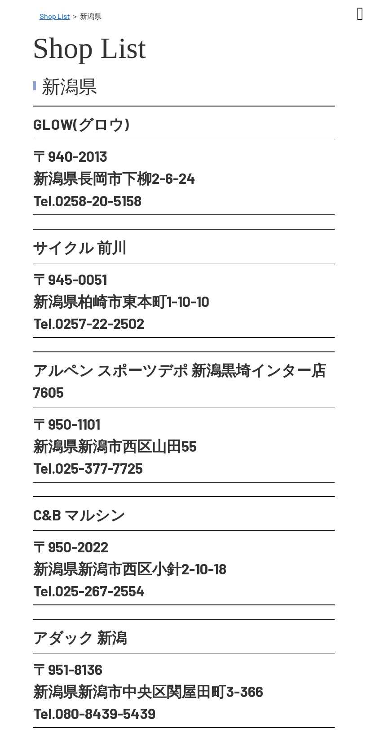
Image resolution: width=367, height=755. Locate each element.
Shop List (55, 16)
